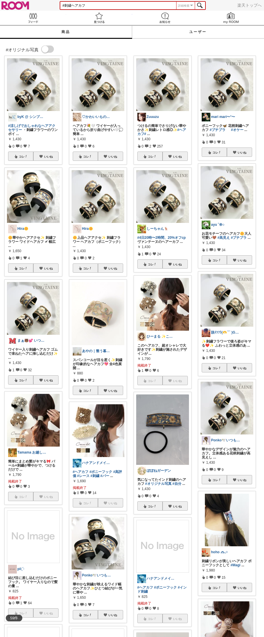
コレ (23, 156)
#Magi (236, 565)
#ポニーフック (101, 472)
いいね (48, 156)
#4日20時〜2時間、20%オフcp (161, 238)
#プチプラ (218, 130)
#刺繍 (94, 476)
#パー (104, 476)
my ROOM (231, 18)
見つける (99, 18)
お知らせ (165, 18)
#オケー (237, 130)
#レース (83, 476)
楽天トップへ (249, 5)
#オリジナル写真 (158, 484)
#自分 (176, 484)
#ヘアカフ (81, 472)
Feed (33, 18)
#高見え (224, 238)
